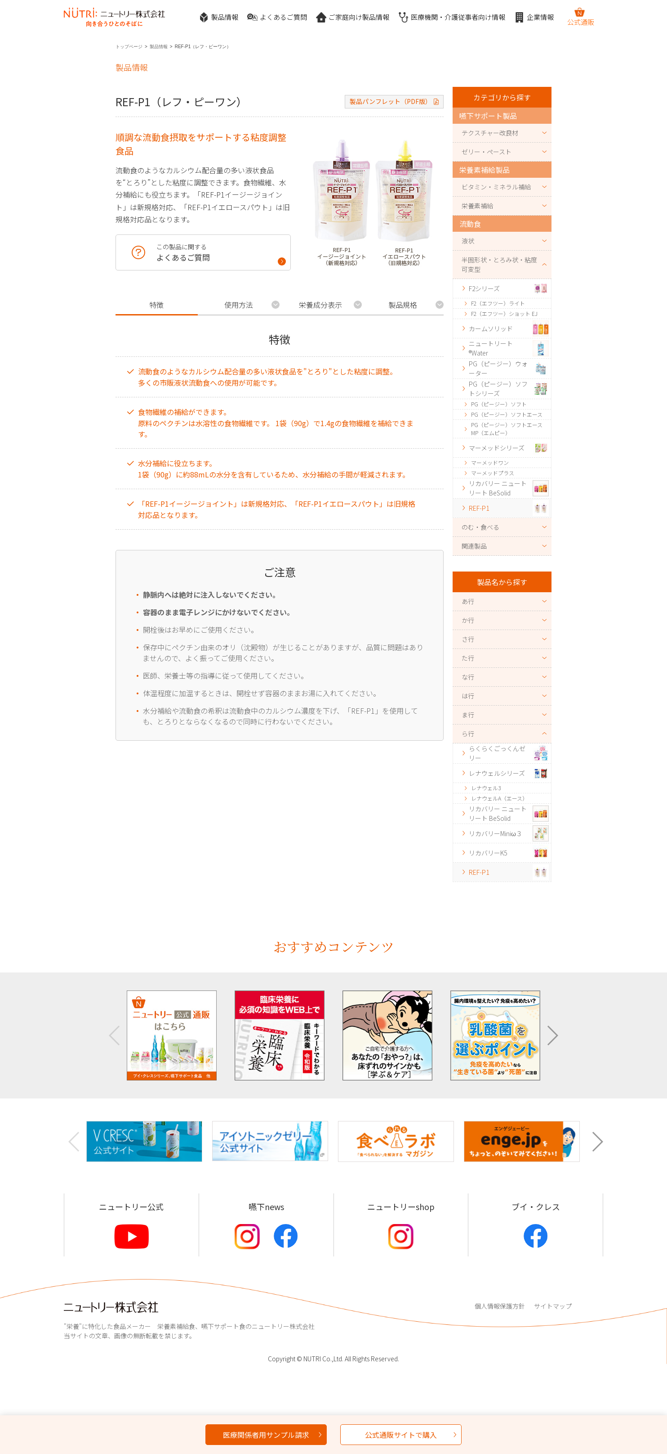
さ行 (468, 639)
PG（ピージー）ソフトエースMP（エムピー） (506, 429)
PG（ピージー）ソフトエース (506, 414)
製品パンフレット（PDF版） (390, 101)
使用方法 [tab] (238, 304)
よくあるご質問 (277, 17)
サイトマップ (553, 1305)
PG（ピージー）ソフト (499, 404)
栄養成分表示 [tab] (320, 304)
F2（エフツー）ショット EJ (504, 313)
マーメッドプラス (492, 473)
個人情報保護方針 (500, 1305)
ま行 (468, 714)
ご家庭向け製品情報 (352, 17)
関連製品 (474, 545)
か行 (468, 620)
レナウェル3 (486, 788)
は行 (468, 695)
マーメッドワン (490, 462)
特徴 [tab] (156, 304)
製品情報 (218, 17)
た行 (468, 657)
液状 (468, 240)
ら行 (468, 733)
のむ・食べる (480, 526)
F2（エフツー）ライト (498, 303)
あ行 (468, 601)
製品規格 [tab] (402, 304)
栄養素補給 (477, 205)
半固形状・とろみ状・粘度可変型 (499, 264)
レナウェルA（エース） (499, 798)
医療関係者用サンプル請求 (266, 1434)
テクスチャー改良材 (490, 132)
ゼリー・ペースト (486, 151)
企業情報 (534, 17)
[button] (552, 1035)
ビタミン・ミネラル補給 (496, 186)
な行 (468, 676)
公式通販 (580, 17)
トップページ (129, 46)
